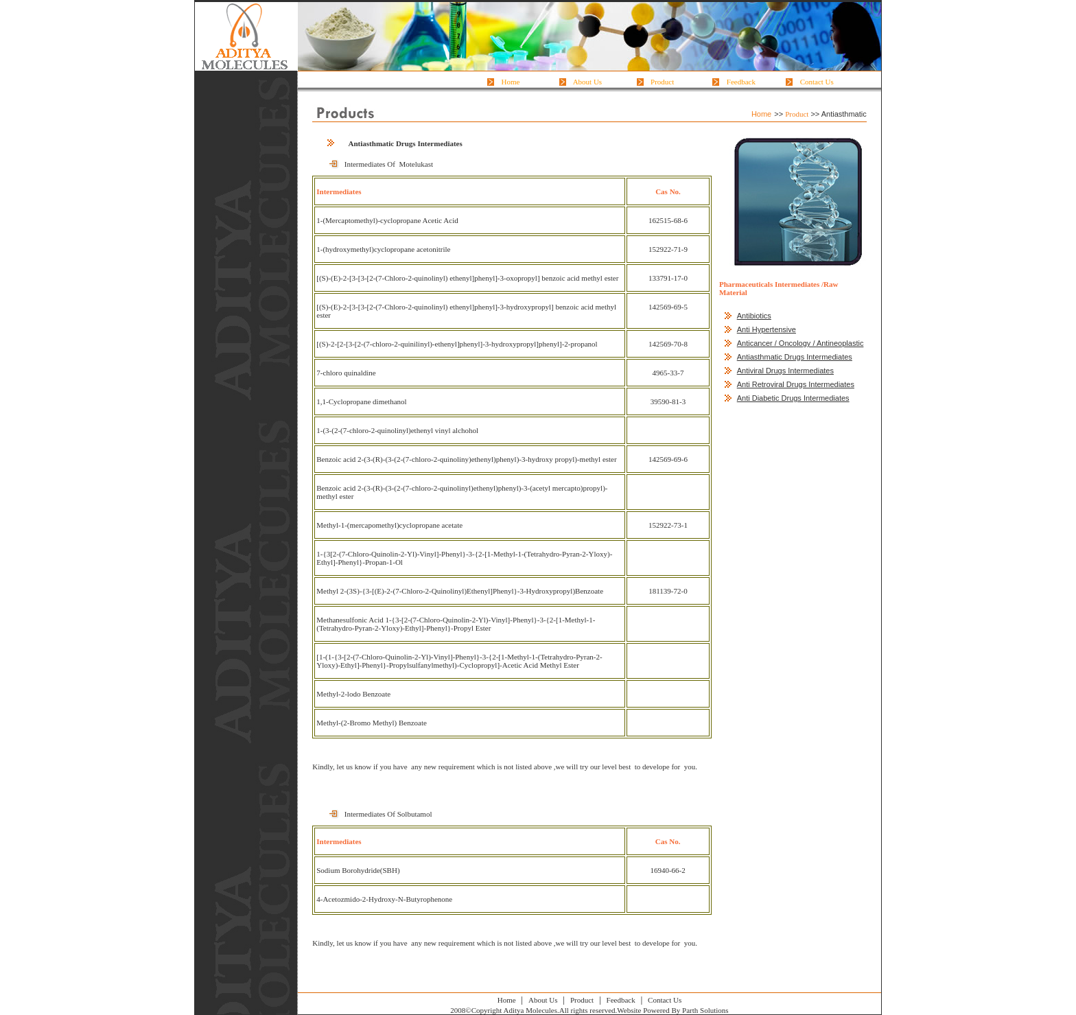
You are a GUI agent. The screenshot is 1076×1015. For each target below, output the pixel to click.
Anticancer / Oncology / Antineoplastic (800, 343)
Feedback (741, 82)
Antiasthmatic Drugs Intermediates (794, 357)
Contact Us (816, 82)
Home (511, 82)
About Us (588, 82)
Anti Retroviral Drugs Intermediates (795, 384)
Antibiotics (754, 316)
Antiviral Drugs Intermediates (785, 370)
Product (662, 82)
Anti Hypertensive (766, 329)
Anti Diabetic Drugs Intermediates (793, 398)
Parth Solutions (705, 1010)
